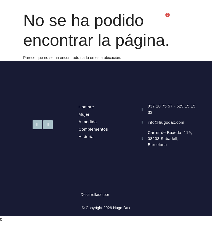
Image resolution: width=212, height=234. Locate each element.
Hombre (86, 106)
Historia (86, 136)
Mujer (83, 114)
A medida (87, 121)
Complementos (93, 129)
